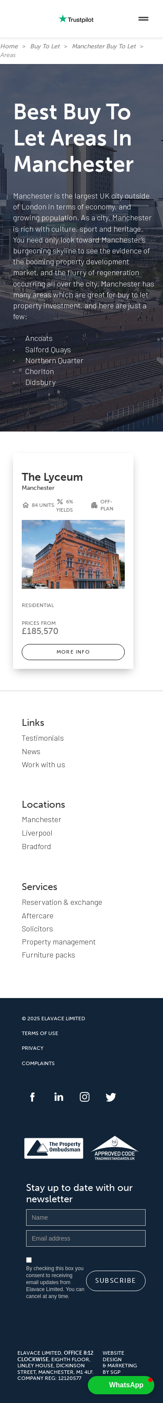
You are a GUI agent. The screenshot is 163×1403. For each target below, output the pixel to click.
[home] (15, 18)
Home (9, 46)
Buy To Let (45, 46)
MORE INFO (73, 652)
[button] (143, 19)
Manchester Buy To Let (104, 46)
